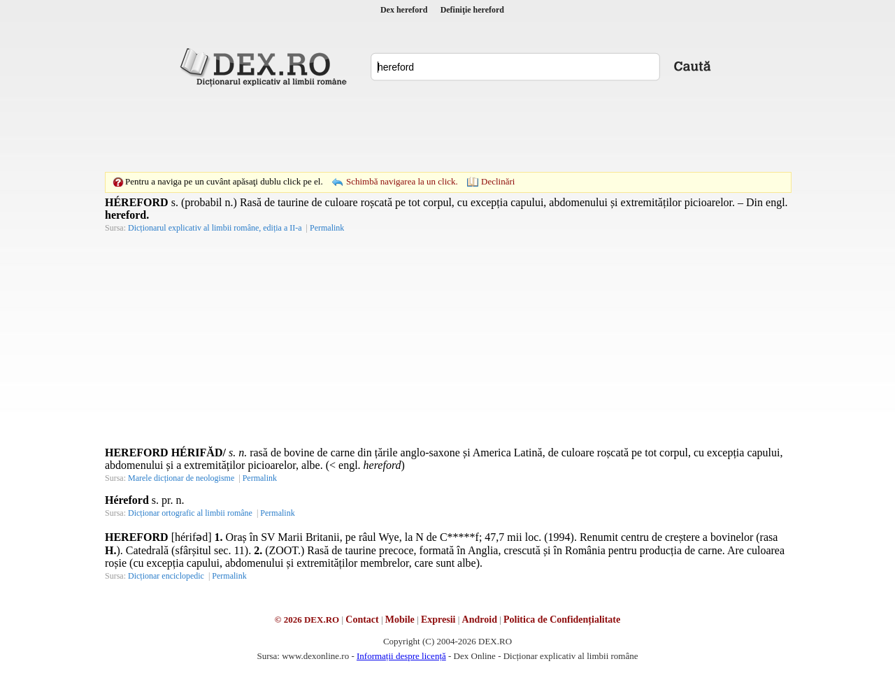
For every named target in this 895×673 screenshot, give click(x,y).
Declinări (498, 181)
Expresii (438, 619)
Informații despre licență (401, 656)
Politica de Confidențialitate (561, 619)
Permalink (327, 228)
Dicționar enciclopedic (166, 576)
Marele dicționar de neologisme (181, 478)
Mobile (400, 619)
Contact (361, 619)
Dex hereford (403, 10)
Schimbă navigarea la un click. (402, 181)
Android (479, 619)
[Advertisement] (447, 129)
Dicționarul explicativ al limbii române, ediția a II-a (215, 228)
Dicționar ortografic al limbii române (190, 513)
